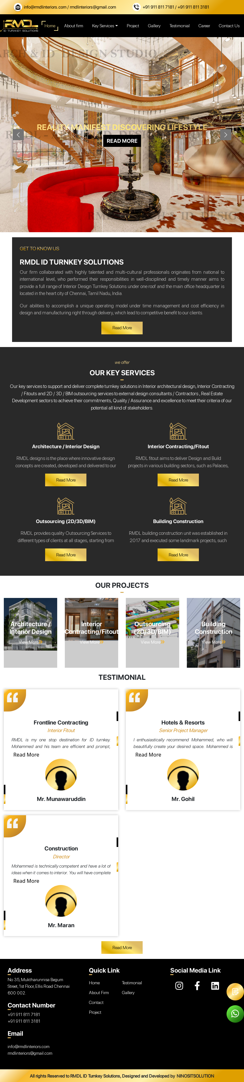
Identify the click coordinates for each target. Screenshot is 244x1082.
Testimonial (180, 25)
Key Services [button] (103, 25)
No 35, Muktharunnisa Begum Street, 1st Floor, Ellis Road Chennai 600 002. (39, 986)
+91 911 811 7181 (159, 7)
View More (31, 642)
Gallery (154, 25)
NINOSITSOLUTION (195, 1076)
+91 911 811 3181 (24, 1021)
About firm (73, 25)
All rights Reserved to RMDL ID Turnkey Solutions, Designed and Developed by (102, 1076)
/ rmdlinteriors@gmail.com (91, 7)
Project (133, 25)
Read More (26, 754)
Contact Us (229, 25)
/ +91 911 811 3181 (192, 7)
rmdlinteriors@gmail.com (30, 1053)
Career (204, 25)
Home (50, 26)
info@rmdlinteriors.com (45, 7)
